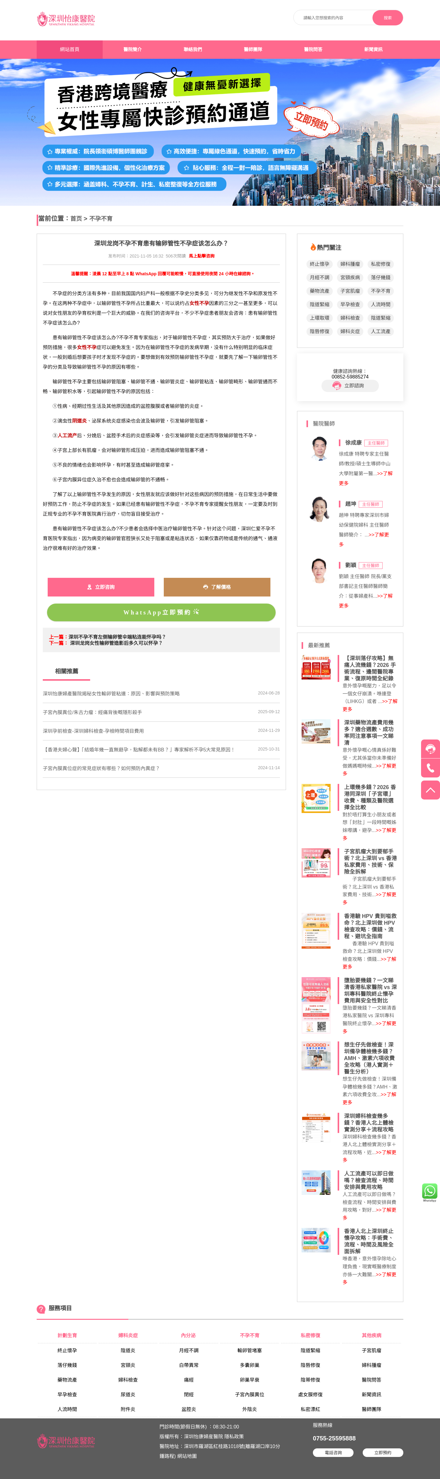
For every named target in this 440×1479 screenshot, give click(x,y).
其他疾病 (371, 1335)
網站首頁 (69, 49)
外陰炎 (249, 1409)
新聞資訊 (373, 49)
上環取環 (319, 318)
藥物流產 (319, 291)
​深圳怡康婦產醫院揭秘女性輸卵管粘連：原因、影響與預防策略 (111, 693)
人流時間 (381, 304)
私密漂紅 (310, 1409)
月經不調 (319, 277)
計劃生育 (67, 1335)
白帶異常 (189, 1365)
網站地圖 (187, 1456)
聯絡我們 (193, 49)
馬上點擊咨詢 (202, 256)
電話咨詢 (333, 1452)
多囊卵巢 (249, 1365)
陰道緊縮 (319, 304)
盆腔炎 (189, 1409)
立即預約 (382, 1452)
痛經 (189, 1380)
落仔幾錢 (381, 277)
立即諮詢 (348, 386)
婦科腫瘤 (350, 264)
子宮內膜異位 (249, 1394)
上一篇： (58, 637)
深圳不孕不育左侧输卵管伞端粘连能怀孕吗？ (117, 637)
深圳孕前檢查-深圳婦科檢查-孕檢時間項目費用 (93, 731)
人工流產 (381, 331)
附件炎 (128, 1409)
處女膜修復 (310, 1394)
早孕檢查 (350, 304)
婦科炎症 (350, 331)
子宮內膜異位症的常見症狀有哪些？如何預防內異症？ (101, 768)
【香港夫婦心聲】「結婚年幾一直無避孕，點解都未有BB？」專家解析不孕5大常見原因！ (139, 749)
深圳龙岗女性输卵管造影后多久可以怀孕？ (116, 643)
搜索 (388, 18)
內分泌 (189, 1335)
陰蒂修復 (310, 1380)
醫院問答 (313, 49)
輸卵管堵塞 (249, 1350)
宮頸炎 (128, 1365)
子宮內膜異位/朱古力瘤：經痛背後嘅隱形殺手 (92, 712)
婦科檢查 (350, 318)
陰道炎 (128, 1350)
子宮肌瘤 (350, 291)
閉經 (189, 1394)
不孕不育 (100, 219)
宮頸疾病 (350, 277)
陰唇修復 (319, 331)
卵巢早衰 (249, 1380)
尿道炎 (128, 1394)
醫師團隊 (253, 49)
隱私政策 (234, 1436)
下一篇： (58, 643)
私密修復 (381, 264)
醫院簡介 (132, 49)
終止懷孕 (319, 264)
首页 (76, 219)
